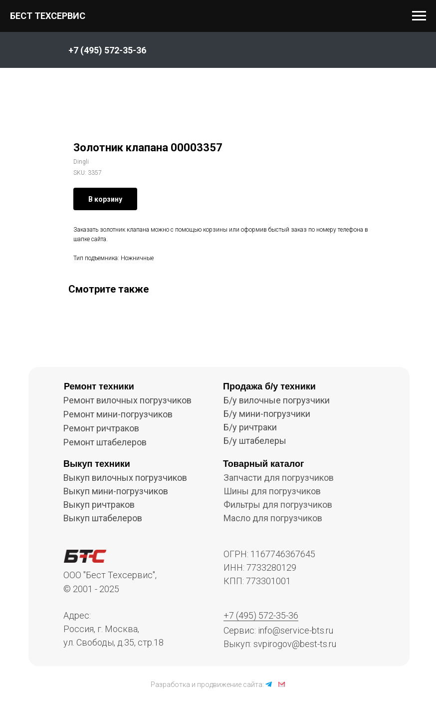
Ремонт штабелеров (105, 442)
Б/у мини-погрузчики (266, 413)
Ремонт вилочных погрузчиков (127, 400)
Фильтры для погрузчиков (277, 504)
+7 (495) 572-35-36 (260, 615)
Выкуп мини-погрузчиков (115, 491)
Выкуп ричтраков (99, 504)
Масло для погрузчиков (272, 518)
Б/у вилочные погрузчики (276, 400)
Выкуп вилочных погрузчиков (125, 477)
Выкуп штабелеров (102, 518)
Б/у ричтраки (250, 427)
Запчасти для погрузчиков (278, 477)
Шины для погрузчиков (272, 491)
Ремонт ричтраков (101, 428)
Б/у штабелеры (254, 440)
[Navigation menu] (419, 16)
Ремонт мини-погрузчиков (118, 414)
